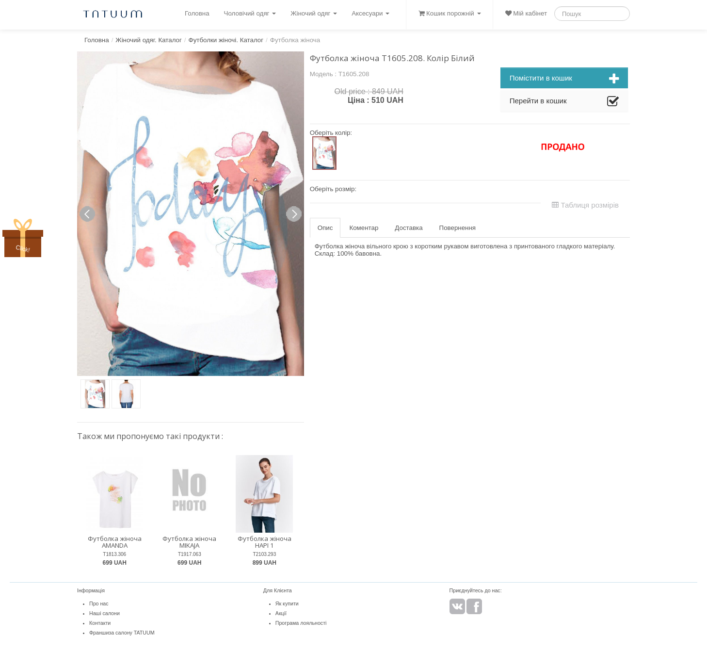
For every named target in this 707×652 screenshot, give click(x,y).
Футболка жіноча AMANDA (115, 542)
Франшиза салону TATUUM (122, 633)
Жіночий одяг (313, 13)
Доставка (408, 227)
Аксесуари (370, 13)
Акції (281, 613)
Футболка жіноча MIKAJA (189, 542)
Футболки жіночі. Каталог (226, 40)
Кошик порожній (449, 13)
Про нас (99, 603)
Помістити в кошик (564, 79)
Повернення (457, 227)
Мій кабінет (526, 13)
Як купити (287, 603)
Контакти (100, 623)
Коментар (363, 227)
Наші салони (104, 613)
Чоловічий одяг (250, 13)
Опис (325, 227)
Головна (197, 13)
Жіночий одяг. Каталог (148, 40)
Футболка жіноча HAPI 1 (264, 542)
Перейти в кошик (564, 102)
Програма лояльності (301, 623)
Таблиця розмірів (585, 205)
